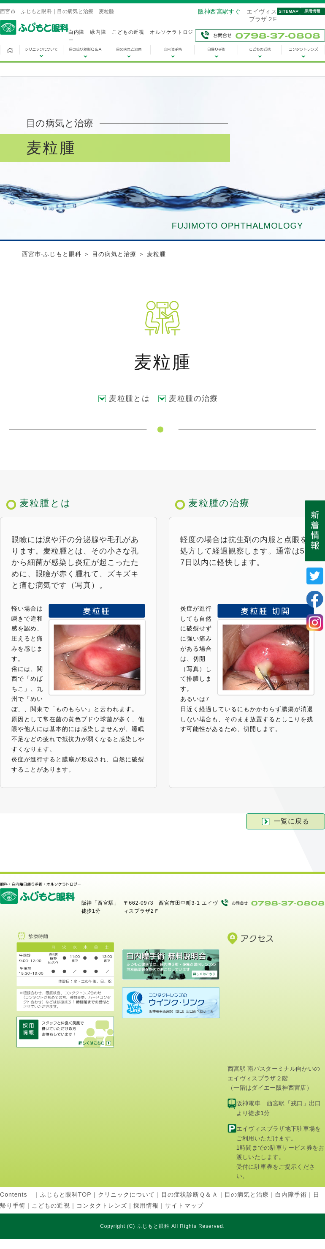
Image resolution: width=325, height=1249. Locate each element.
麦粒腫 (156, 254)
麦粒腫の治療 (193, 398)
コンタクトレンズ (101, 1205)
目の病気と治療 (247, 1194)
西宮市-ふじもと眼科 (51, 254)
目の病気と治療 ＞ (119, 254)
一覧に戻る (285, 821)
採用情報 (146, 1205)
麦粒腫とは (129, 398)
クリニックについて (126, 1194)
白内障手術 (291, 1194)
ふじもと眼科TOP (66, 1194)
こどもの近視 (51, 1205)
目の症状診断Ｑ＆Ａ (189, 1194)
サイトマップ (184, 1205)
